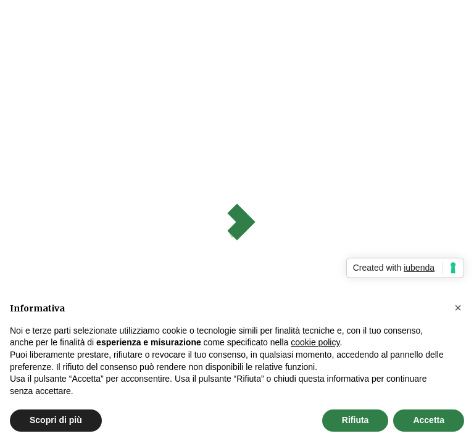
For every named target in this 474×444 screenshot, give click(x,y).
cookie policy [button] (315, 342)
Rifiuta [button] (355, 420)
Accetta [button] (428, 420)
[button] (458, 308)
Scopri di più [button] (56, 420)
